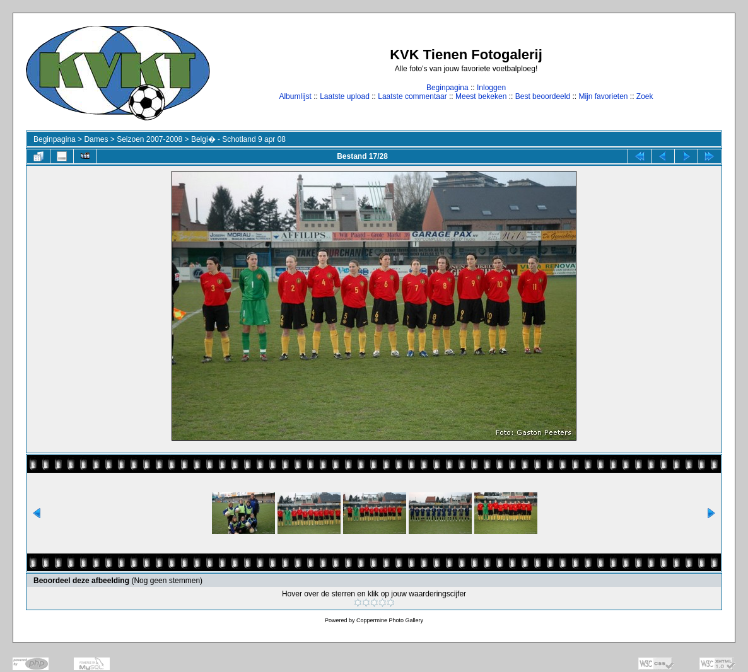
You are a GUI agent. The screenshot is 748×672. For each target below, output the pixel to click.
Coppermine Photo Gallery (389, 620)
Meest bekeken (480, 96)
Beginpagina (447, 87)
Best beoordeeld (542, 96)
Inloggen (491, 87)
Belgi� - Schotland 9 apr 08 (238, 139)
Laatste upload (345, 96)
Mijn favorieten (603, 96)
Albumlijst (295, 96)
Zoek (644, 96)
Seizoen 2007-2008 (149, 139)
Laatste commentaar (412, 96)
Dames (96, 139)
